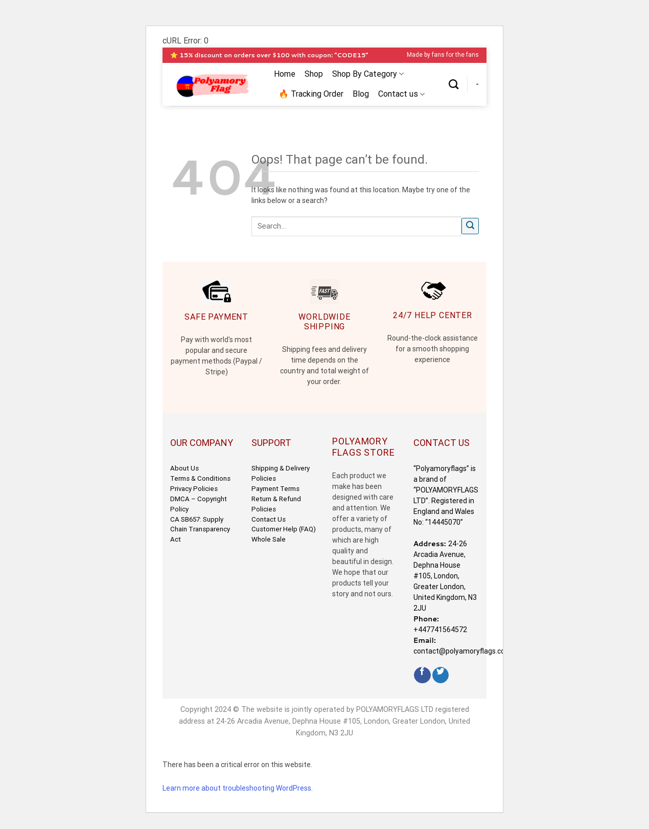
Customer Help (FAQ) (283, 529)
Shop (314, 74)
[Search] (453, 84)
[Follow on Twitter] (440, 675)
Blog (361, 94)
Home (284, 74)
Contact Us (268, 519)
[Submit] (470, 226)
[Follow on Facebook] (422, 675)
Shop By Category (368, 74)
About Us (184, 468)
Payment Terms (275, 488)
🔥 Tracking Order (311, 94)
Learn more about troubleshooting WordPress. (238, 788)
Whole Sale (268, 539)
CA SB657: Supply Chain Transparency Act (200, 530)
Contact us (401, 94)
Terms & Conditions (200, 478)
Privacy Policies (194, 488)
